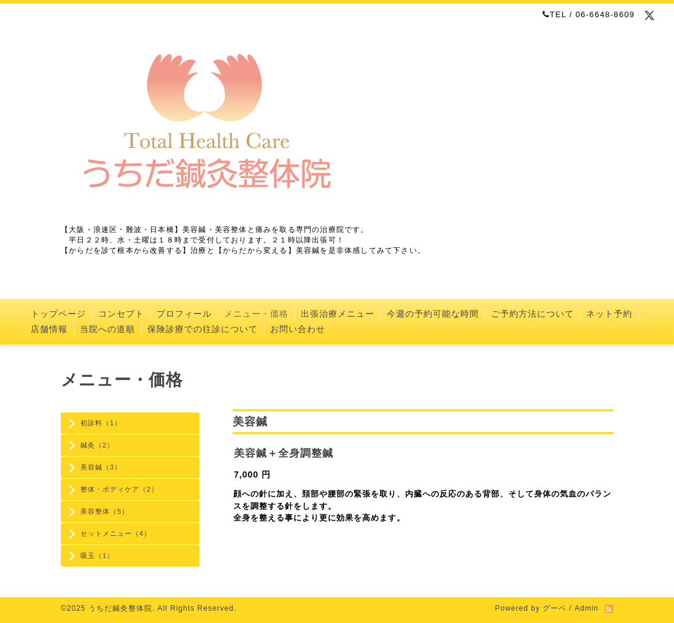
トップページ (58, 314)
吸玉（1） (97, 555)
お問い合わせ (297, 329)
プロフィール (184, 314)
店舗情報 (49, 329)
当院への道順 (107, 329)
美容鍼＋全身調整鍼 (283, 453)
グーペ (555, 608)
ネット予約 (609, 314)
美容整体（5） (104, 511)
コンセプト (121, 314)
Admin (586, 608)
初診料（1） (101, 423)
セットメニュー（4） (115, 533)
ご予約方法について (532, 314)
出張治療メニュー (337, 314)
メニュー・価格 (256, 314)
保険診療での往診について (202, 329)
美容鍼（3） (101, 467)
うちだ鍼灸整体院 (120, 608)
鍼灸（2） (97, 445)
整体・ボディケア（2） (119, 489)
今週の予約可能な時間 (433, 314)
